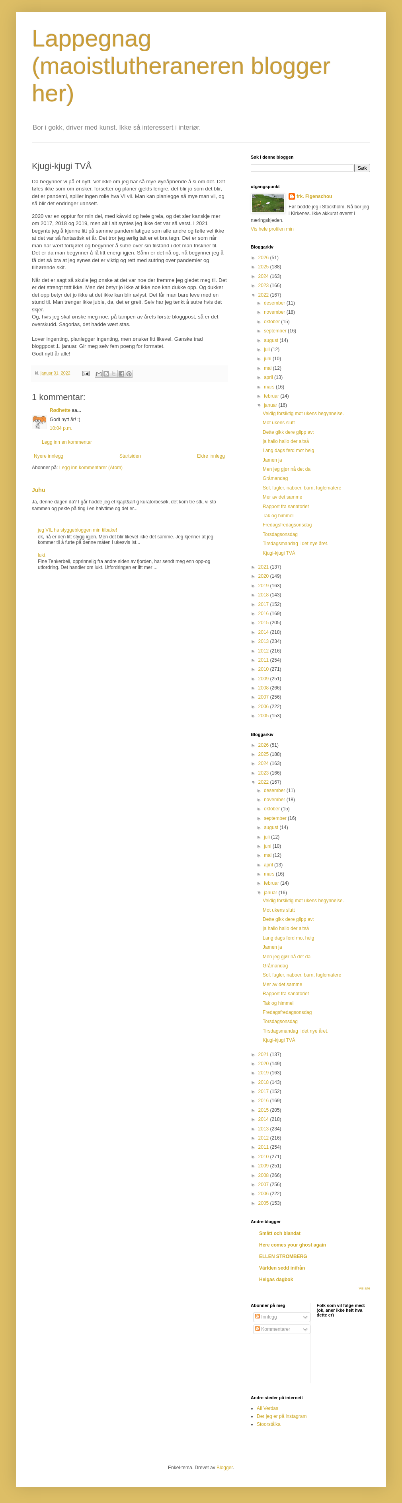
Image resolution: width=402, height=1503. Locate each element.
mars (270, 387)
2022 (264, 295)
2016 (264, 613)
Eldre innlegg (211, 456)
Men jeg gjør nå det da (286, 469)
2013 (264, 641)
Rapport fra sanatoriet (286, 506)
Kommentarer (272, 1329)
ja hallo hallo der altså (286, 441)
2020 (264, 576)
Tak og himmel (278, 515)
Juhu (38, 490)
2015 (264, 622)
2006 (264, 706)
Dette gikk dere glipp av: (288, 432)
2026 (264, 257)
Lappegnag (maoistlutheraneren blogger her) (181, 66)
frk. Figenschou (314, 196)
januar (271, 405)
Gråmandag (275, 478)
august (271, 340)
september (276, 331)
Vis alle (364, 1288)
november (275, 312)
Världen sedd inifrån (282, 1268)
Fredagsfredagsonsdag (287, 525)
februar (272, 396)
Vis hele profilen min (272, 229)
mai (268, 368)
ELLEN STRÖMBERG (283, 1256)
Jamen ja (272, 460)
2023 (264, 285)
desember (275, 303)
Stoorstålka (269, 1424)
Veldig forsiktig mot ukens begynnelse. (303, 413)
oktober (272, 321)
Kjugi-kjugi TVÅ (279, 553)
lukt (41, 555)
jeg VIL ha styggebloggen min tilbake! (77, 530)
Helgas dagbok (276, 1279)
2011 (264, 660)
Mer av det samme (282, 497)
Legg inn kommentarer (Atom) (91, 467)
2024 (264, 276)
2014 (264, 632)
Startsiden (130, 456)
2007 (264, 697)
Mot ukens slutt (279, 422)
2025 (264, 267)
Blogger (225, 1467)
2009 (264, 679)
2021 (264, 567)
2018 (264, 595)
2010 (264, 669)
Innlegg (266, 1317)
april (269, 377)
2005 (264, 715)
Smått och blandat (280, 1233)
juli (267, 349)
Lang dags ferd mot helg (288, 450)
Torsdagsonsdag (280, 534)
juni (268, 358)
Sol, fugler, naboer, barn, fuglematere (302, 488)
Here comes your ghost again (292, 1245)
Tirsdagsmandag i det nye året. (295, 543)
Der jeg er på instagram (281, 1416)
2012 (264, 651)
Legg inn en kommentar (67, 442)
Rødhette (60, 410)
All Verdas (267, 1408)
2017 (264, 604)
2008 (264, 688)
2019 (264, 585)
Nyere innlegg (48, 456)
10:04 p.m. (61, 428)
